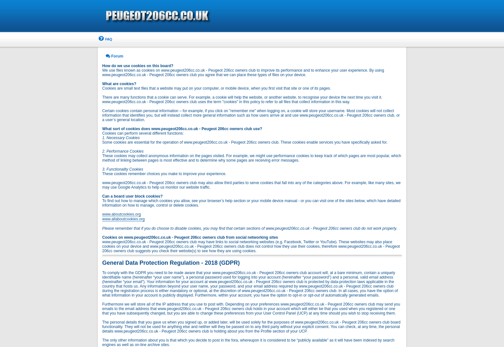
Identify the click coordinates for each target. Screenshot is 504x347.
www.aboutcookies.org (121, 214)
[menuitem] (105, 39)
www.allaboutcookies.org (123, 219)
